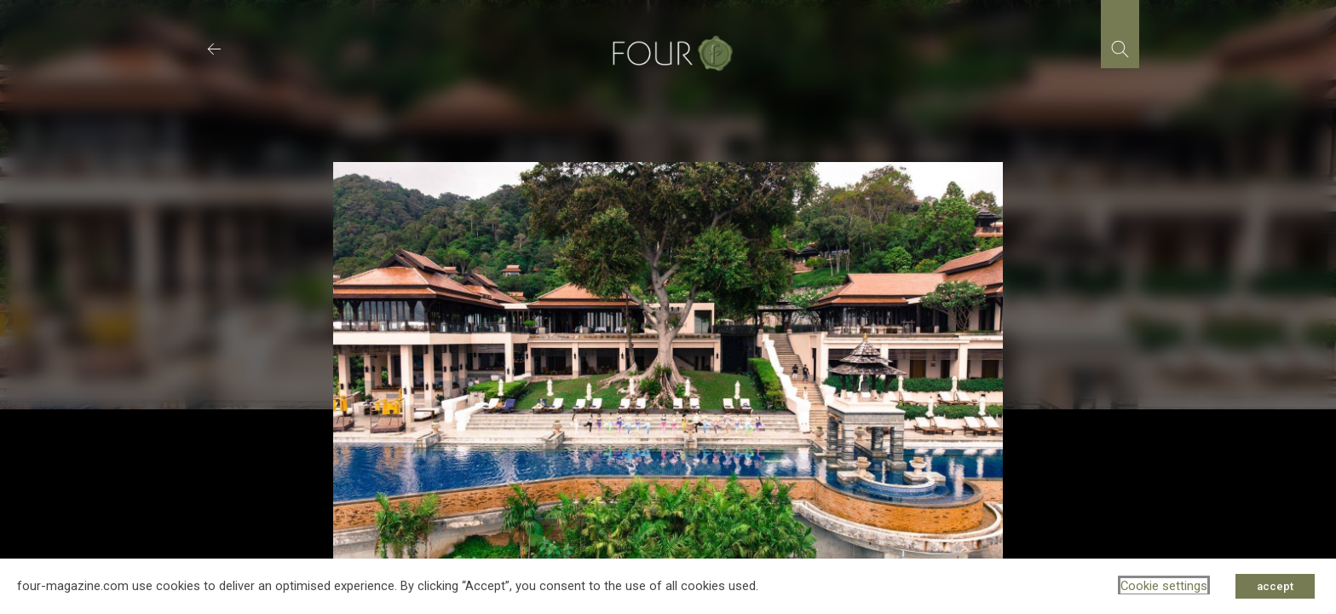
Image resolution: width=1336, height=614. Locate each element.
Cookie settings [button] (1163, 586)
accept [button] (1275, 586)
